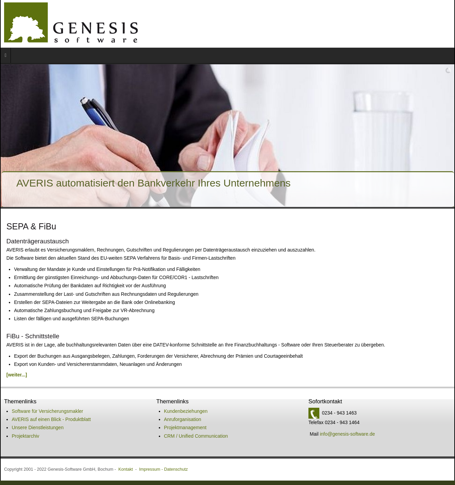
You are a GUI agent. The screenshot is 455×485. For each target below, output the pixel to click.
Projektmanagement (185, 387)
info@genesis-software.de (347, 393)
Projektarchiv (25, 395)
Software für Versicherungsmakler (47, 370)
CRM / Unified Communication (196, 395)
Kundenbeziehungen (185, 370)
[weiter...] (16, 334)
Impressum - (151, 428)
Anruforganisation (182, 379)
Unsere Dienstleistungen (38, 387)
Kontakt (125, 428)
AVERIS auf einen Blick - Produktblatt (51, 379)
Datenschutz (176, 428)
